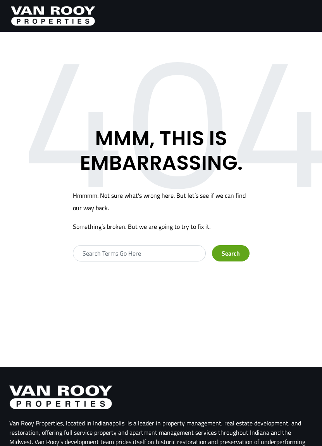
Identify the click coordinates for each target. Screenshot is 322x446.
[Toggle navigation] (306, 16)
